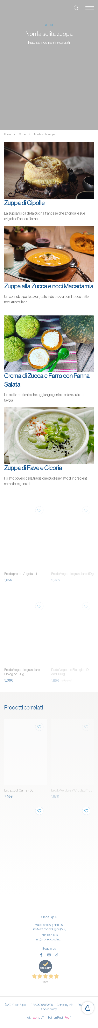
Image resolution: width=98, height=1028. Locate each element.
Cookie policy (49, 1009)
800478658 (51, 935)
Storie (22, 134)
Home (7, 134)
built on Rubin (59, 1017)
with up (35, 1017)
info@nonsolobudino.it (49, 939)
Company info (65, 1004)
